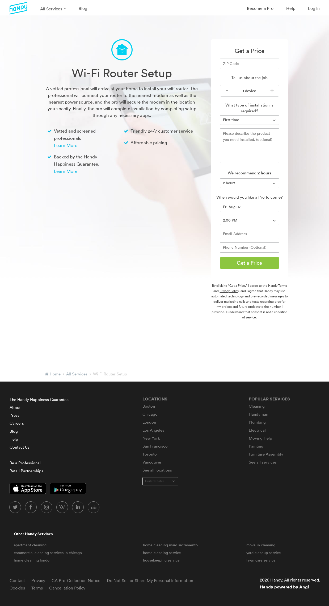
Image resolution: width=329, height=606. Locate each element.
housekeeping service (161, 560)
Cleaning (257, 406)
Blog (83, 8)
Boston (148, 406)
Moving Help (260, 438)
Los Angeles (153, 430)
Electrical (257, 430)
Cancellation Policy (67, 588)
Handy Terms (277, 285)
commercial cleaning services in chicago (48, 552)
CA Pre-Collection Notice (76, 580)
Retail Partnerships (26, 470)
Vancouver (152, 462)
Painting (256, 446)
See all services (263, 462)
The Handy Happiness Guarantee (39, 399)
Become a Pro (260, 8)
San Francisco (155, 446)
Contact (17, 580)
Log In (314, 8)
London (149, 422)
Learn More (65, 145)
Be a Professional (25, 462)
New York (151, 438)
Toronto (149, 454)
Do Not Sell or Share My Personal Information (150, 580)
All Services (51, 8)
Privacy (38, 580)
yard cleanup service (263, 552)
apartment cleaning (30, 545)
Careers (17, 423)
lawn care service (261, 560)
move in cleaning (260, 545)
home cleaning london (33, 560)
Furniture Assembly (266, 454)
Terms (37, 588)
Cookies (17, 588)
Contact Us (19, 447)
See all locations (157, 470)
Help (290, 8)
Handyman (258, 414)
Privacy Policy (229, 291)
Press (14, 415)
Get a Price (249, 263)
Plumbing (257, 422)
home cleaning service (162, 552)
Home (55, 373)
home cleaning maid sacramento (170, 545)
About (15, 407)
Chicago (150, 414)
